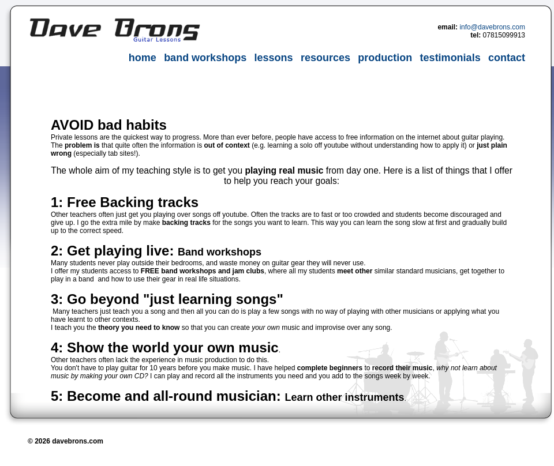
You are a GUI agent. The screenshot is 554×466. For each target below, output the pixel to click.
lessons (273, 57)
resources (325, 57)
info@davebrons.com (492, 27)
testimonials (450, 57)
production (385, 57)
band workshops (205, 57)
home (142, 57)
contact (506, 57)
